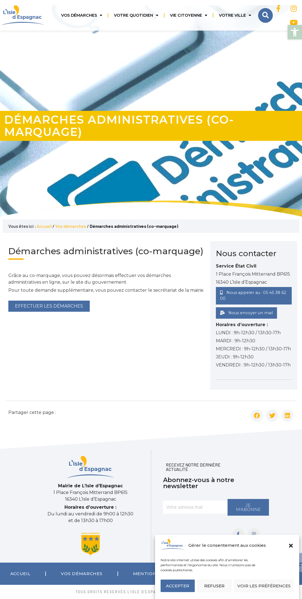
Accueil (44, 226)
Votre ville (235, 15)
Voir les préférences (264, 585)
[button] (295, 32)
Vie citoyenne (188, 15)
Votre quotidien (136, 15)
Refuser (214, 585)
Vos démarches (81, 15)
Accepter (177, 585)
